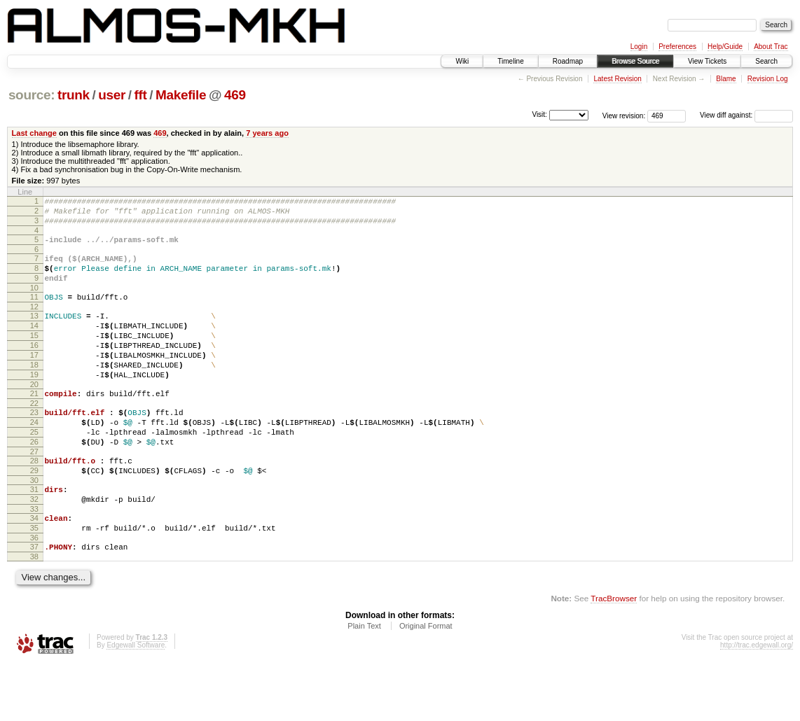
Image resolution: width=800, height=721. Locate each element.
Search (766, 61)
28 (34, 502)
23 (34, 446)
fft (141, 95)
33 (34, 559)
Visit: (539, 114)
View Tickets (707, 61)
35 (34, 580)
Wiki (462, 61)
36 (34, 592)
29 (34, 514)
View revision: (624, 115)
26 (34, 481)
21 (34, 425)
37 (34, 601)
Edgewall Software (135, 702)
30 (34, 526)
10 (34, 302)
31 (34, 535)
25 (34, 469)
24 (34, 458)
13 (34, 332)
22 (34, 437)
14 (34, 344)
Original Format (426, 682)
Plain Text (364, 682)
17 (34, 380)
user (111, 95)
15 (34, 356)
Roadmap (568, 61)
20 (34, 416)
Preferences (677, 46)
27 (34, 493)
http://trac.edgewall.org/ (756, 702)
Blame (726, 79)
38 (34, 613)
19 (34, 404)
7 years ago (267, 133)
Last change (34, 133)
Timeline (510, 61)
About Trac (770, 46)
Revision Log (767, 79)
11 (34, 311)
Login (638, 46)
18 (34, 392)
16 (34, 368)
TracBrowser (614, 654)
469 (235, 95)
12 (34, 323)
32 (34, 547)
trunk (73, 95)
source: (31, 95)
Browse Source (635, 61)
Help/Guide (725, 46)
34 (34, 568)
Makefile (181, 95)
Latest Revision (617, 79)
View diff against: (746, 115)
